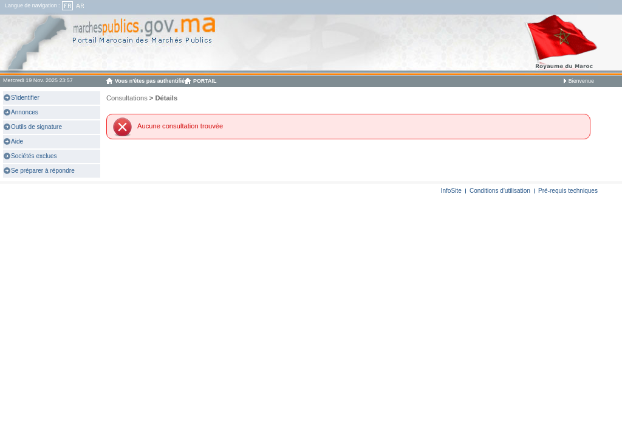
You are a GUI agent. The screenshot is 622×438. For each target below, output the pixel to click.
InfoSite (451, 190)
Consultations (127, 98)
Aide (17, 141)
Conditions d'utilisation (500, 190)
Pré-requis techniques (568, 190)
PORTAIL (205, 81)
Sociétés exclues (34, 156)
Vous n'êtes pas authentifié (150, 81)
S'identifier (25, 97)
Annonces (24, 112)
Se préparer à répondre (43, 170)
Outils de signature (36, 126)
